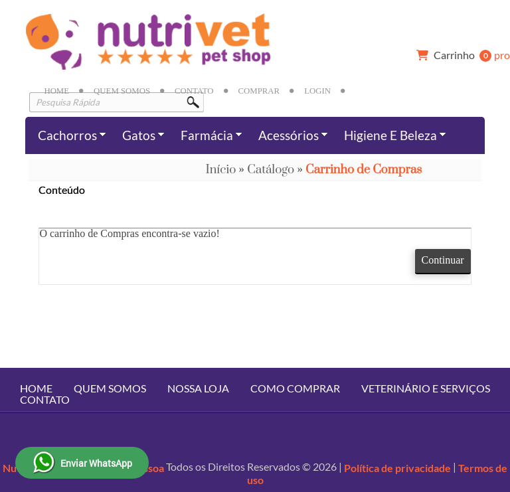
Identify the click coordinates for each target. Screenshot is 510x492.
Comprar (259, 91)
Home (56, 91)
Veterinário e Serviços (425, 388)
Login (317, 91)
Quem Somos (122, 91)
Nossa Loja (198, 388)
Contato (194, 91)
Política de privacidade (397, 467)
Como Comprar (295, 388)
